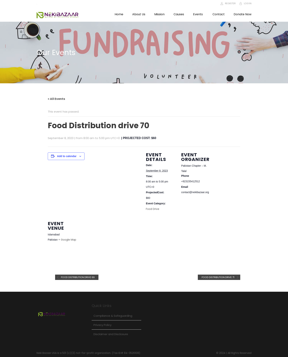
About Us (138, 14)
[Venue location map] (102, 240)
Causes (179, 14)
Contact (219, 14)
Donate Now (242, 14)
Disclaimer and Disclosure (110, 334)
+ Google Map (67, 239)
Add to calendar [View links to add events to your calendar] (67, 156)
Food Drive (152, 209)
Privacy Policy (102, 325)
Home (119, 14)
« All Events (56, 99)
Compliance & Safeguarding (112, 316)
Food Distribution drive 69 (77, 277)
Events (198, 14)
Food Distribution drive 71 (218, 277)
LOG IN (247, 3)
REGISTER (230, 3)
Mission (159, 14)
